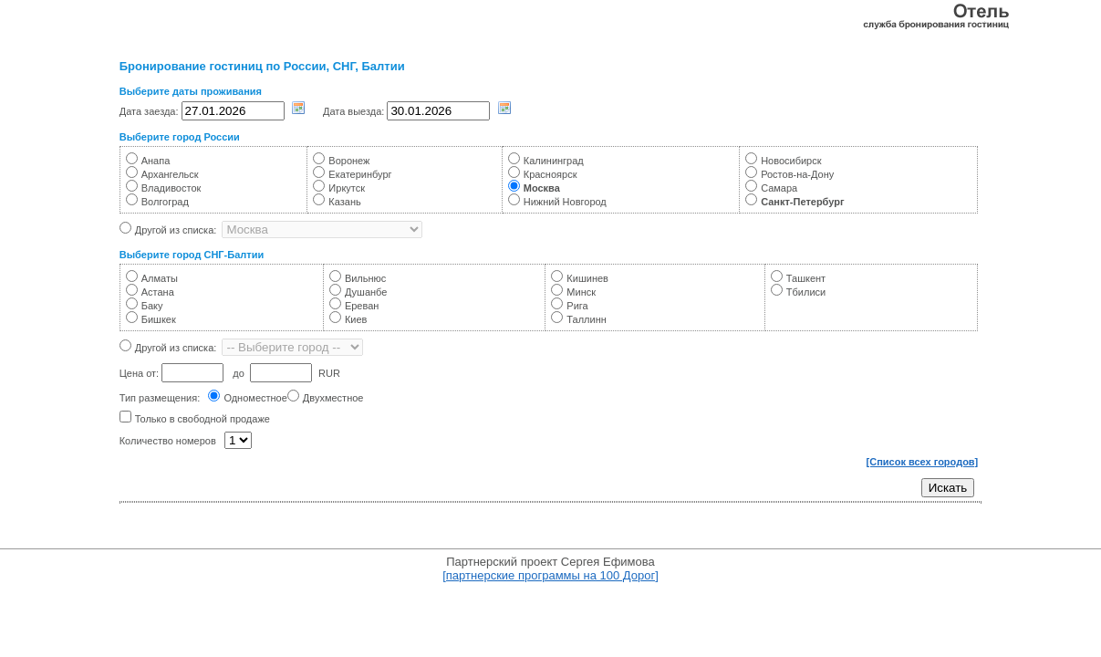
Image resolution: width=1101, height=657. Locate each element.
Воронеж (348, 160)
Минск (581, 292)
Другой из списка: (176, 229)
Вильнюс (365, 278)
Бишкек (158, 319)
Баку (152, 305)
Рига (576, 305)
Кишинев (587, 278)
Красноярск (550, 174)
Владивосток (171, 187)
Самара (779, 187)
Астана (157, 292)
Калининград (554, 160)
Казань (344, 201)
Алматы (159, 278)
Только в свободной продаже (202, 418)
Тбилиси (806, 292)
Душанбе (366, 292)
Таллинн (586, 319)
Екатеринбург (359, 174)
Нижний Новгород (565, 201)
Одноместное (254, 397)
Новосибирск (791, 160)
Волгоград (165, 201)
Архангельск (170, 174)
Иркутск (346, 187)
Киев (356, 319)
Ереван (362, 305)
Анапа (156, 160)
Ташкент (806, 278)
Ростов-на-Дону (797, 174)
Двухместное (333, 397)
